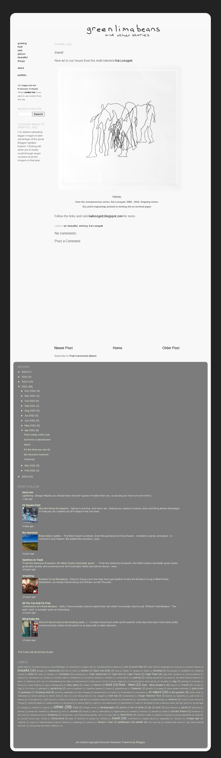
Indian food (194, 692)
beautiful (73, 225)
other (58, 707)
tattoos (92, 719)
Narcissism (68, 703)
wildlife (139, 722)
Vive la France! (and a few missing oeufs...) (63, 622)
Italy (66, 696)
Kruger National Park (149, 695)
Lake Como (194, 696)
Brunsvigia (172, 671)
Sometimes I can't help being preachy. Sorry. (83, 715)
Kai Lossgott (123, 60)
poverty (21, 711)
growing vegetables (64, 692)
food (20, 46)
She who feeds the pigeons (54, 508)
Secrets (34, 715)
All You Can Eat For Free (36, 603)
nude (137, 703)
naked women (52, 703)
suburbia (199, 715)
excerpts (196, 681)
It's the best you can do (37, 449)
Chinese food (60, 678)
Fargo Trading (34, 685)
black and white (101, 670)
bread (146, 671)
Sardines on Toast (32, 559)
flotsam (87, 685)
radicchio (54, 711)
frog (19, 688)
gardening (56, 688)
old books (148, 703)
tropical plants (148, 719)
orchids (35, 708)
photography (108, 707)
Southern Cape (144, 715)
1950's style (23, 667)
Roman (143, 711)
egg (175, 681)
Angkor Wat (87, 667)
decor (20, 681)
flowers (97, 685)
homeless (140, 692)
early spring (150, 681)
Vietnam (178, 719)
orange (24, 708)
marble (94, 700)
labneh (169, 696)
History (113, 692)
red (93, 711)
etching (83, 225)
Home (117, 348)
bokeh (126, 671)
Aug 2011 (30, 410)
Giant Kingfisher (74, 688)
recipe (85, 711)
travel (27, 444)
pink (158, 707)
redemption (104, 711)
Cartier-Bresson (193, 674)
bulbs (30, 674)
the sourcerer (30, 532)
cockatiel (109, 678)
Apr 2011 (30, 430)
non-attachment (109, 703)
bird (66, 671)
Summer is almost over (37, 439)
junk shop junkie (81, 696)
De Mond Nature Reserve (188, 678)
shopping (52, 714)
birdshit (85, 670)
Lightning (28, 495)
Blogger (140, 742)
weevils (90, 722)
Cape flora (117, 674)
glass (108, 688)
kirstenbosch (128, 696)
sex (42, 715)
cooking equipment (154, 678)
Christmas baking (92, 678)
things (21, 60)
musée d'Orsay (157, 700)
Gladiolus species (94, 688)
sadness (155, 711)
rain (64, 711)
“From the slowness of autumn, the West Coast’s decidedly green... (59, 563)
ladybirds (181, 696)
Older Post (171, 348)
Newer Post (63, 348)
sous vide (112, 715)
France (185, 685)
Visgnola (22, 722)
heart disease (83, 692)
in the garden (177, 692)
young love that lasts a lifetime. (45, 726)
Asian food (152, 667)
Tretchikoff (133, 719)
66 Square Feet (31, 505)
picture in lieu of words (132, 707)
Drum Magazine (119, 681)
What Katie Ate (30, 618)
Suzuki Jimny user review (34, 719)
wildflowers (124, 722)
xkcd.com (27, 492)
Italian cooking (38, 696)
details (30, 681)
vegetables (164, 719)
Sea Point (22, 715)
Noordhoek (126, 703)
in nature (155, 692)
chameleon (34, 678)
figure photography (54, 685)
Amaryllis (73, 667)
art (64, 225)
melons (114, 700)
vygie (32, 722)
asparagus (165, 667)
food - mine (127, 684)
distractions (80, 681)
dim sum (41, 681)
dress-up (94, 681)
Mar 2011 (30, 465)
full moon (30, 688)
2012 (25, 381)
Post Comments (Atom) (82, 355)
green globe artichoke (177, 688)
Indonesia (22, 696)
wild (20, 50)
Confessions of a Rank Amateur (40, 606)
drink (104, 681)
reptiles (133, 711)
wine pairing (154, 722)
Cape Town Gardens (172, 674)
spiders (158, 715)
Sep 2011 (30, 405)
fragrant (173, 685)
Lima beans (33, 700)
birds (75, 671)
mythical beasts (35, 703)
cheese (47, 678)
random (74, 711)
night (95, 703)
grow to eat (197, 688)
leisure (21, 700)
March (104, 700)
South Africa (126, 714)
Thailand (104, 719)
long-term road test (78, 700)
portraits (196, 708)
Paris (75, 707)
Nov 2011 (30, 395)
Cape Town (151, 674)
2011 (25, 386)
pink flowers (171, 708)
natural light (83, 703)
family (21, 685)
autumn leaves (193, 667)
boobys (136, 671)
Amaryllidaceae (58, 667)
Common (29, 459)
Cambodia (64, 674)
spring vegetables (183, 715)
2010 (25, 476)
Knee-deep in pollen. (50, 536)
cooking (137, 677)
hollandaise (126, 692)
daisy (169, 678)
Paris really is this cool (37, 434)
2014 (25, 371)
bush (40, 674)
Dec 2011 (30, 390)
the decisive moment (36, 454)
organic (46, 708)
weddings (78, 722)
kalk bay (113, 695)
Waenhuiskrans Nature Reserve (54, 722)
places (21, 53)
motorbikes (142, 700)
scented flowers (179, 711)
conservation (123, 678)
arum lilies (137, 666)
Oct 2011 (30, 400)
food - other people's (153, 684)
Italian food (54, 696)
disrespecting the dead (60, 681)
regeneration (120, 711)
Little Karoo (48, 700)
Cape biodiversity (98, 674)
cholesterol (75, 678)
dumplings (136, 681)
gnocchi (149, 688)
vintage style (192, 718)
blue (117, 671)
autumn (178, 667)
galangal (43, 688)
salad (165, 711)
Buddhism (186, 671)
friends (197, 685)
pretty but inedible (37, 711)
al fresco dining (39, 667)
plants (184, 707)
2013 (25, 376)
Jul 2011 (30, 415)
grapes (160, 688)
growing (22, 43)
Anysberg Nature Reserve (109, 667)
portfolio (22, 75)
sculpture (195, 711)
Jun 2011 (30, 420)
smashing (28, 575)
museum (172, 699)
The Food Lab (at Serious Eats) (35, 651)
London (61, 700)
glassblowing (121, 688)
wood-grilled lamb (173, 722)
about (21, 67)
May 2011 (31, 425)
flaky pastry (73, 685)
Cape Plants (133, 674)
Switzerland (57, 718)
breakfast (158, 670)
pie (149, 707)
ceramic (21, 678)
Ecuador (165, 681)
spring (168, 715)
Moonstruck (127, 700)
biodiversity (54, 670)
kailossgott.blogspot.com (106, 216)
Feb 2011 (30, 470)
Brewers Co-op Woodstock (53, 579)
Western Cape (105, 722)
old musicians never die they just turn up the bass (179, 703)
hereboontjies (100, 692)
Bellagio (40, 671)
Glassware (136, 688)
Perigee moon (89, 708)
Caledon (50, 674)
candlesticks (79, 674)
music (184, 700)
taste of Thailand (77, 719)
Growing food (42, 692)
